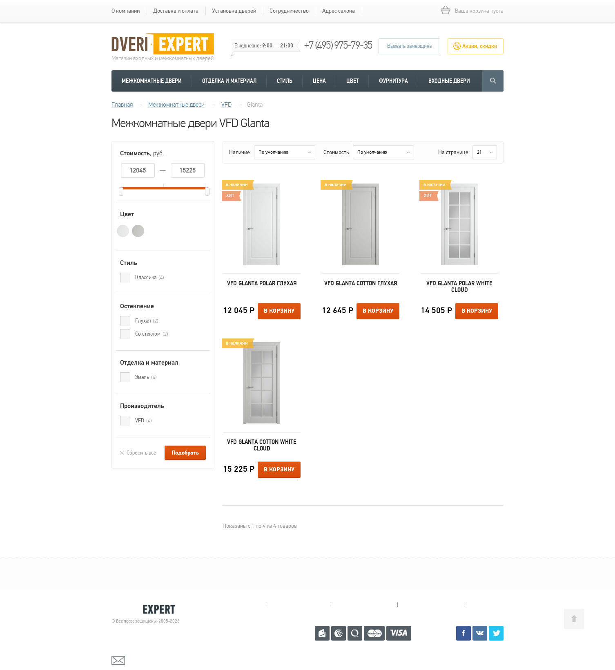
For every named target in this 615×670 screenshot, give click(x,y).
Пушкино (364, 604)
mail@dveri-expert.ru (152, 660)
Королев (298, 604)
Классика (149, 277)
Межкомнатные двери (152, 81)
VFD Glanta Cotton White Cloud (261, 445)
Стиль (284, 81)
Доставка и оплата (175, 10)
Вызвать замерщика (409, 46)
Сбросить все (141, 453)
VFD (143, 421)
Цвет (352, 81)
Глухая (146, 321)
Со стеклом (151, 334)
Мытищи (233, 604)
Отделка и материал (229, 81)
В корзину (279, 311)
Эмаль (146, 377)
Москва (495, 604)
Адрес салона (338, 10)
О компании (125, 10)
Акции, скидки (479, 46)
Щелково (430, 604)
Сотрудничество (289, 10)
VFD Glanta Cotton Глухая (360, 283)
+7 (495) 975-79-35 (338, 45)
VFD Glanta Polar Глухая (262, 283)
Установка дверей (234, 10)
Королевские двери (146, 609)
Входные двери (449, 81)
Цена (319, 81)
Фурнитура (393, 81)
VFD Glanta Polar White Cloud (459, 286)
